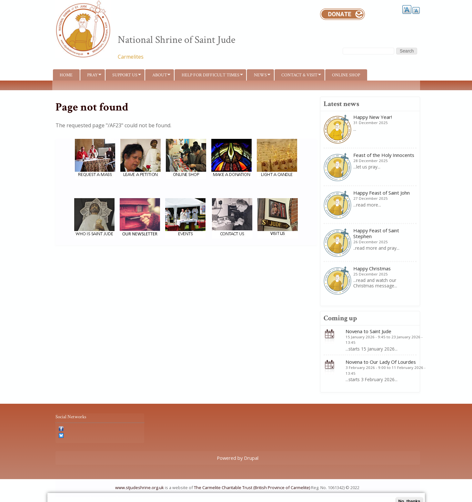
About (157, 76)
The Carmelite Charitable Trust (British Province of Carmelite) (252, 487)
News (258, 76)
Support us (123, 76)
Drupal (251, 458)
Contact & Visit (298, 76)
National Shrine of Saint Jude (176, 39)
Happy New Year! (372, 117)
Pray (90, 76)
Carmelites (131, 56)
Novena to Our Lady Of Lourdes (381, 362)
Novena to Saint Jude (368, 331)
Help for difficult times (209, 76)
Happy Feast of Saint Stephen (376, 233)
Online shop (346, 75)
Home (66, 75)
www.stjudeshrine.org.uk (139, 487)
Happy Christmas (372, 268)
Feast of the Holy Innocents (383, 155)
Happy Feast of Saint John (381, 192)
